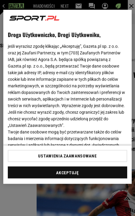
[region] (67, 97)
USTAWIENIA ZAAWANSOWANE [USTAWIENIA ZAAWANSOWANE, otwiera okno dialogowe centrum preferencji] (67, 155)
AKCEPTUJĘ (67, 172)
